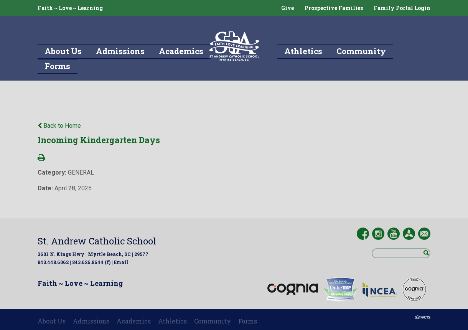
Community (212, 321)
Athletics (172, 321)
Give (287, 8)
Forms (247, 321)
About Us (52, 321)
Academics (134, 321)
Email (121, 262)
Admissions (91, 321)
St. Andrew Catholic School (97, 241)
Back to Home (59, 125)
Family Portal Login (402, 8)
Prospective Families (334, 8)
